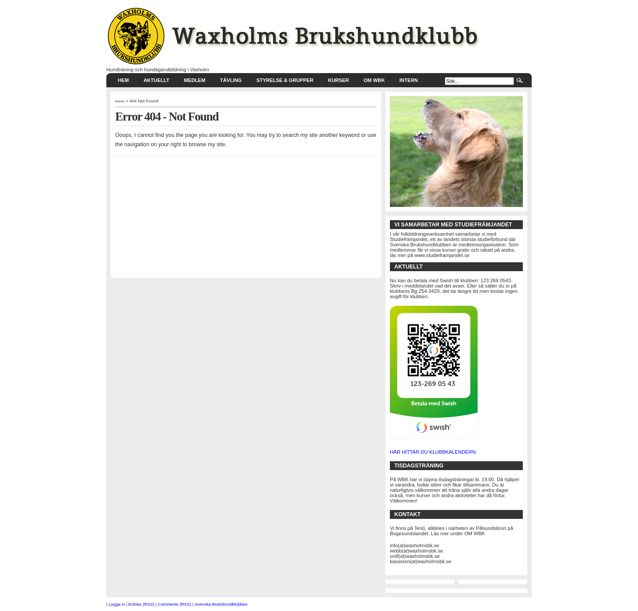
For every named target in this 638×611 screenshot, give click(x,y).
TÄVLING (231, 80)
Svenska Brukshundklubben (221, 604)
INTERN (408, 80)
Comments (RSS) (174, 604)
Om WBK (374, 80)
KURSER (338, 80)
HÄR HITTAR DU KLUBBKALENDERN (433, 452)
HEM (123, 80)
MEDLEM (194, 80)
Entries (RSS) (141, 604)
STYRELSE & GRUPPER (285, 80)
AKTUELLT (156, 80)
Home (119, 101)
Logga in (117, 604)
